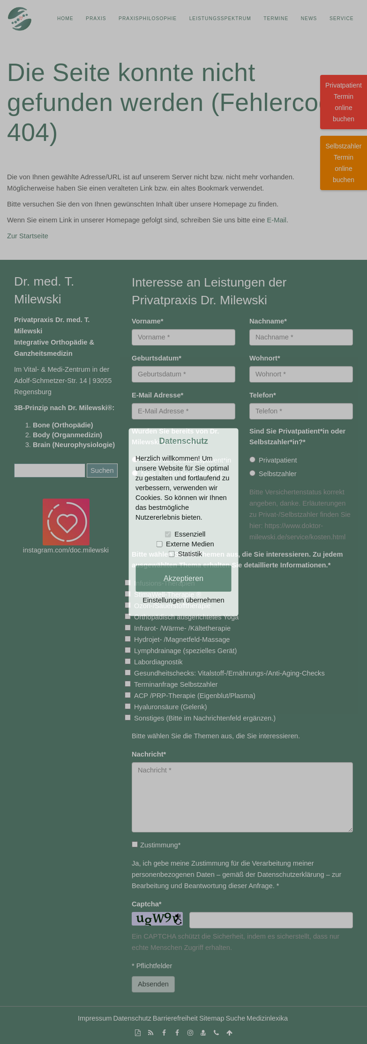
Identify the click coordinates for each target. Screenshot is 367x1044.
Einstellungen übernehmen (183, 600)
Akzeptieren (183, 578)
